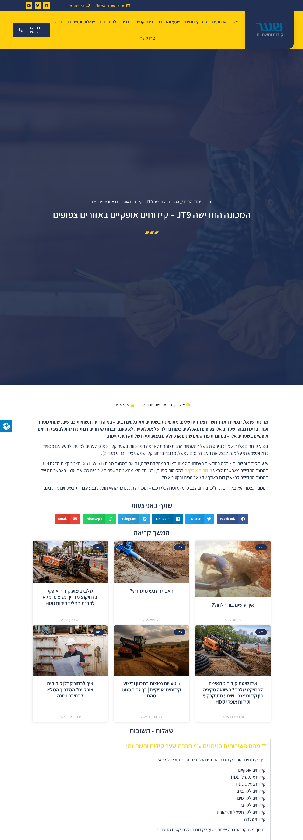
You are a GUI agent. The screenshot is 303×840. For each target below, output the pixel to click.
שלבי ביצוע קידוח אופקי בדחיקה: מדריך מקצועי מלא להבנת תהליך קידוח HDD (70, 597)
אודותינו (219, 22)
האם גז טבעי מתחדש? (151, 591)
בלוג (59, 22)
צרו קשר (147, 38)
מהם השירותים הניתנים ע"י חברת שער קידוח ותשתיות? (192, 745)
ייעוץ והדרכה (168, 22)
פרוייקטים (144, 22)
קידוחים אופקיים (198, 470)
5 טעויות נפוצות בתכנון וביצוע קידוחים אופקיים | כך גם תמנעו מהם (151, 689)
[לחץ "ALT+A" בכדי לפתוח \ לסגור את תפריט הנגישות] (6, 426)
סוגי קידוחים (196, 22)
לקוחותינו (108, 22)
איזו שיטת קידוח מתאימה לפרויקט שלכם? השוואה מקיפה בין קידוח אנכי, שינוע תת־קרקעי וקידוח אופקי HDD (233, 692)
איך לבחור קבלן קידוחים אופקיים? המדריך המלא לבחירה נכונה (70, 689)
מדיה (125, 22)
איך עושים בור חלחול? (233, 605)
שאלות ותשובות (81, 22)
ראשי (235, 22)
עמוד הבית (193, 202)
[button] (233, 519)
